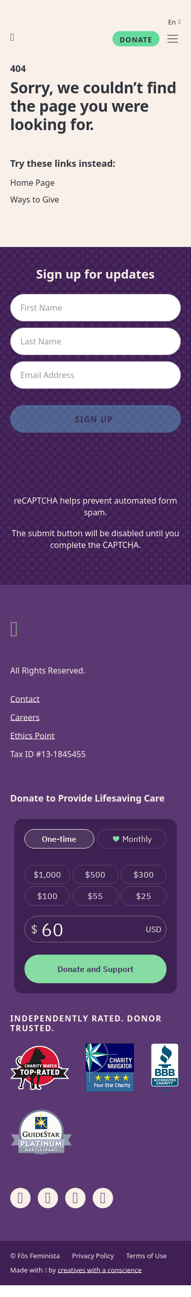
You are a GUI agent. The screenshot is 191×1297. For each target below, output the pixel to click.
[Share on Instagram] (48, 1198)
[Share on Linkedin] (75, 1198)
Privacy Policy (93, 1255)
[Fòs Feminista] (12, 37)
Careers (25, 717)
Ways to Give (34, 199)
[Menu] (173, 39)
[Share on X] (103, 1198)
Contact (25, 699)
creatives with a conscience (100, 1270)
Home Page (32, 182)
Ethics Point (32, 735)
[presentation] (95, 470)
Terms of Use (146, 1255)
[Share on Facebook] (20, 1198)
